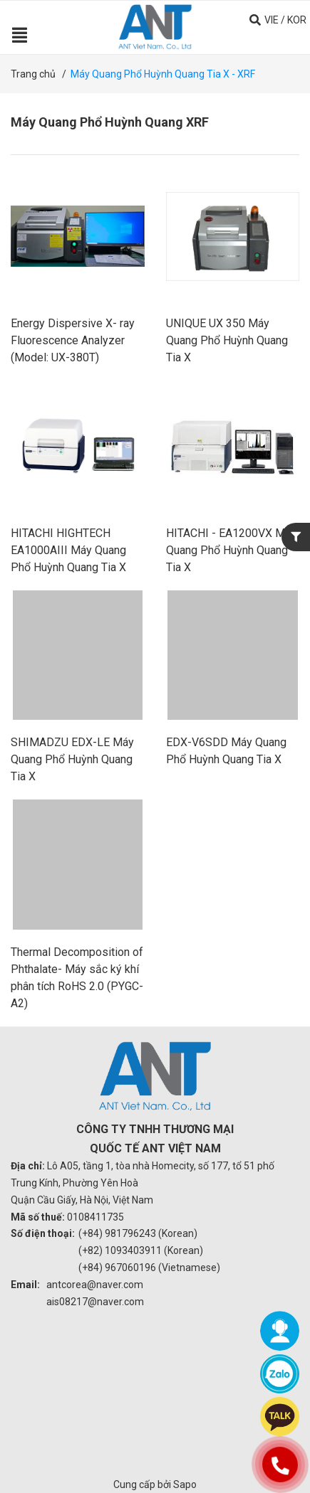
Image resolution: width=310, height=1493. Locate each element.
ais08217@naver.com (95, 1301)
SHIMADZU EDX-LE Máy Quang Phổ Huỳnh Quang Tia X (72, 759)
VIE (271, 20)
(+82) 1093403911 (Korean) (140, 1250)
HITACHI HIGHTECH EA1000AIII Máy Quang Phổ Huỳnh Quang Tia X (68, 550)
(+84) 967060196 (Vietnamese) (149, 1267)
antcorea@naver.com (94, 1284)
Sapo (185, 1484)
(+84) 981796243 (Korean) (137, 1233)
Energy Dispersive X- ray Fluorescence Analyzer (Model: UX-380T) (73, 340)
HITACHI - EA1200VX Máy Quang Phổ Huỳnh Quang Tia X (231, 550)
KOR (296, 20)
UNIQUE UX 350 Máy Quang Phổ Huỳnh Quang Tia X (227, 340)
